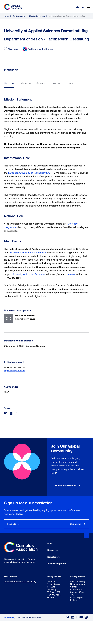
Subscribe (75, 523)
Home (6, 16)
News (50, 543)
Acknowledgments (56, 563)
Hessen (71, 274)
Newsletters (53, 556)
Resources (52, 550)
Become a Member (66, 485)
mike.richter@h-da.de (25, 318)
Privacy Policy (9, 617)
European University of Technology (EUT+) (31, 172)
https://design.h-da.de (14, 370)
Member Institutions (37, 16)
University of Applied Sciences (28, 274)
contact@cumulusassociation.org (20, 581)
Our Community (19, 16)
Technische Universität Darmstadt (27, 252)
